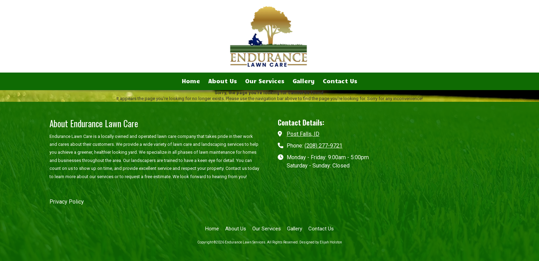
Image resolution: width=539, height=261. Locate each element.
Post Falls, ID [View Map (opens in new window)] (303, 134)
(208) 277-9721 (323, 145)
